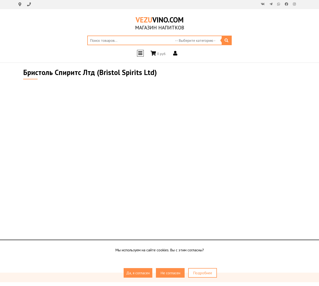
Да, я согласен (138, 272)
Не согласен (170, 272)
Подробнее (202, 272)
